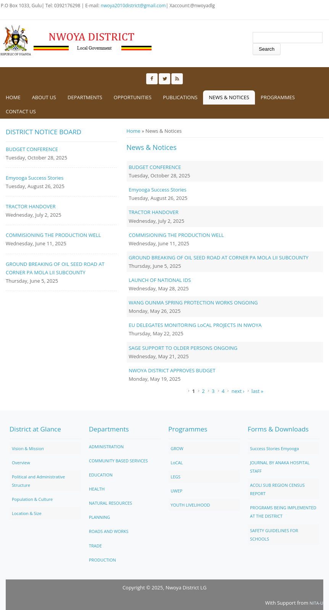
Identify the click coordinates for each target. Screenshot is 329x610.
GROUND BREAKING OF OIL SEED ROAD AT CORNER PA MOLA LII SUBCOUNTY (218, 257)
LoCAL (177, 462)
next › (237, 391)
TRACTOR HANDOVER (153, 212)
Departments (85, 97)
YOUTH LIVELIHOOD (190, 505)
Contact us (21, 111)
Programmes (278, 97)
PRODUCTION (102, 560)
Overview (21, 462)
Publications (180, 97)
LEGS (176, 477)
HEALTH (97, 489)
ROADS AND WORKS (109, 531)
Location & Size (27, 513)
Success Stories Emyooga (274, 448)
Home (13, 97)
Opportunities (133, 97)
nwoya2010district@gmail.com (133, 5)
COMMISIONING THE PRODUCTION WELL (176, 235)
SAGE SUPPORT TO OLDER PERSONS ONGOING (183, 347)
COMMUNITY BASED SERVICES (118, 461)
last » (257, 391)
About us (44, 97)
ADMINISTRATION (106, 446)
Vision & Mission (28, 448)
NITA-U (316, 603)
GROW (177, 448)
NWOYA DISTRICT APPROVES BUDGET (172, 370)
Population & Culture (32, 499)
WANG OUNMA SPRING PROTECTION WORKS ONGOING (193, 302)
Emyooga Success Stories (157, 189)
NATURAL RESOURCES (110, 503)
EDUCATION (101, 475)
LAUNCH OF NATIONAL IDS (160, 280)
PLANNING (99, 517)
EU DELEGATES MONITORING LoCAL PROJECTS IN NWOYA (195, 325)
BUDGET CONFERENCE (155, 167)
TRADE (95, 546)
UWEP (176, 491)
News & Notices (229, 97)
